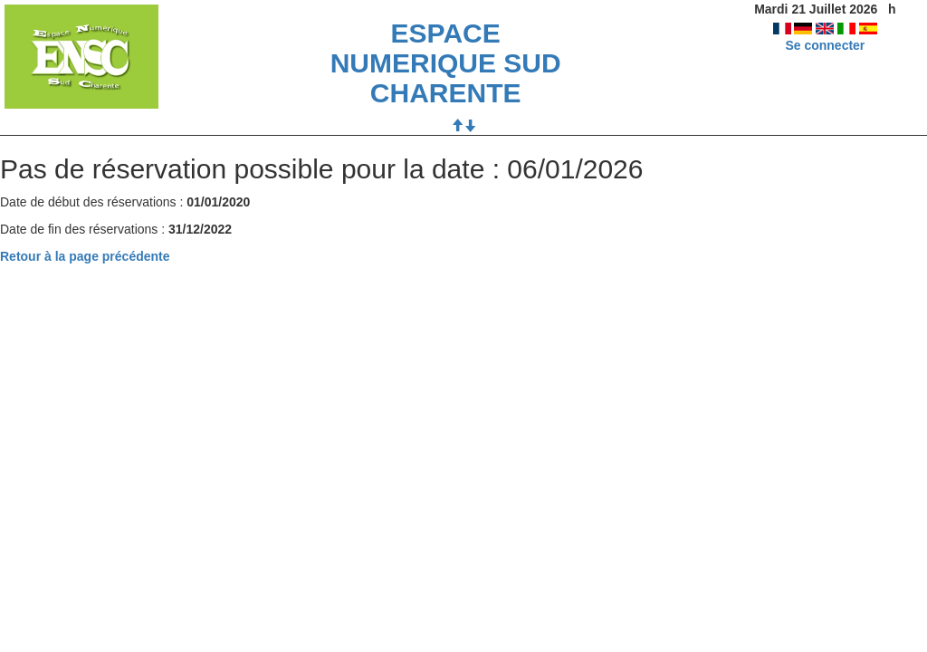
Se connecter (825, 45)
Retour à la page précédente (85, 256)
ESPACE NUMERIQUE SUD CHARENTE (445, 63)
